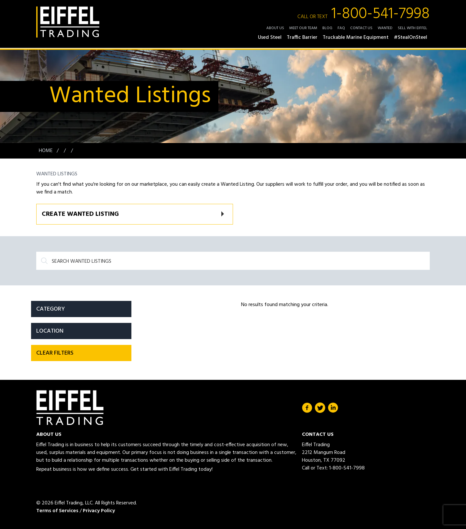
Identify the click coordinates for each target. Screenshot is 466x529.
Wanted (385, 28)
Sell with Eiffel (412, 28)
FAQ (341, 28)
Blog (327, 28)
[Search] (233, 261)
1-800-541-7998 (363, 14)
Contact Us (361, 28)
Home (46, 151)
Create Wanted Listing (80, 214)
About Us (275, 28)
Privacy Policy (99, 511)
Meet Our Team (303, 28)
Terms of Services (57, 511)
